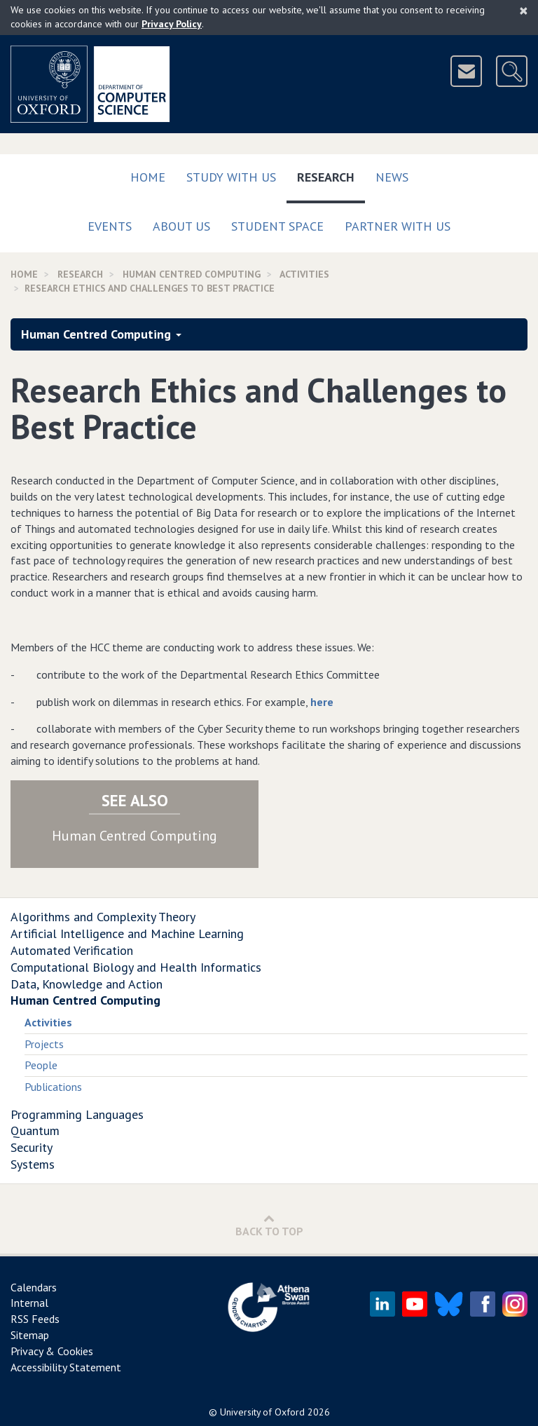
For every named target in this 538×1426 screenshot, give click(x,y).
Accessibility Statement (66, 1367)
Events (110, 226)
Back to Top (269, 1225)
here (321, 702)
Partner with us (397, 226)
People (41, 1065)
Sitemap (30, 1335)
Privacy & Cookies (52, 1351)
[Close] (523, 10)
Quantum (35, 1130)
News (391, 177)
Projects (44, 1044)
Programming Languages (77, 1114)
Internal (29, 1303)
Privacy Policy (172, 24)
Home (147, 177)
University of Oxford (262, 1412)
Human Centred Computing (192, 274)
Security (32, 1147)
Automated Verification (72, 950)
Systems (33, 1164)
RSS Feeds (35, 1319)
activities (304, 274)
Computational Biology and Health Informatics (136, 967)
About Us (181, 226)
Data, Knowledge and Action (87, 984)
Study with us (231, 177)
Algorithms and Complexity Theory (103, 917)
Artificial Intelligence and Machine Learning (127, 933)
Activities (48, 1022)
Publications (53, 1087)
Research (331, 174)
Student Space (277, 226)
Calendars (34, 1287)
